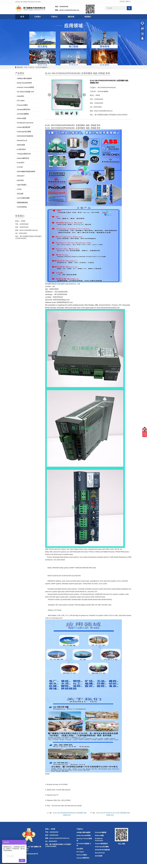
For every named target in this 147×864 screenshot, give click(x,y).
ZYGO (19, 189)
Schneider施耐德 (41, 67)
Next (84, 95)
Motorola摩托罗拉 (23, 158)
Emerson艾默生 (22, 105)
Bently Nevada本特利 (24, 83)
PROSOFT (21, 176)
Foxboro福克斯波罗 (23, 127)
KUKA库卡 (20, 162)
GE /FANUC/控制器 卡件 (25, 92)
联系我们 (88, 17)
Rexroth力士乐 (22, 140)
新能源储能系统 (22, 202)
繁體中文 (128, 1)
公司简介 (37, 17)
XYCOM (20, 167)
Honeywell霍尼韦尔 (23, 109)
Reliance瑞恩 (21, 118)
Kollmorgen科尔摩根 (24, 131)
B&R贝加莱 (21, 145)
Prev (49, 95)
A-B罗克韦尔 (21, 149)
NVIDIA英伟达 (22, 207)
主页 (25, 67)
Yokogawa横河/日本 (24, 154)
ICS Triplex (21, 100)
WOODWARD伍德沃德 (25, 136)
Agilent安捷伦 (21, 185)
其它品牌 (20, 193)
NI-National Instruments (25, 123)
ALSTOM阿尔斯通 (23, 198)
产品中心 (54, 17)
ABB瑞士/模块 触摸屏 (24, 78)
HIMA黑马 (20, 96)
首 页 (22, 17)
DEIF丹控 (20, 180)
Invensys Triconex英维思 (25, 87)
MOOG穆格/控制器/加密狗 (26, 171)
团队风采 (71, 17)
